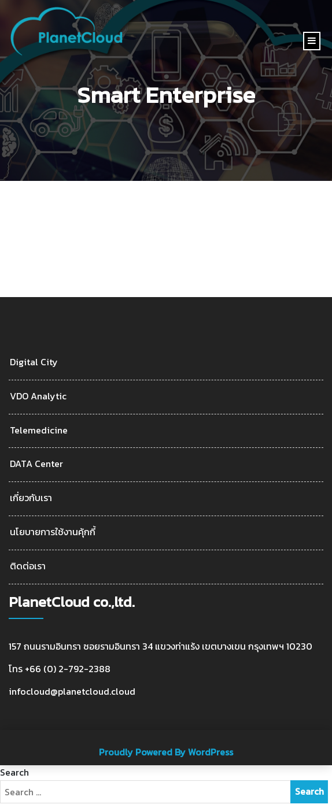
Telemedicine (39, 430)
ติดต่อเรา (28, 566)
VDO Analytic (38, 396)
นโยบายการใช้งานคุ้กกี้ (52, 532)
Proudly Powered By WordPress (166, 752)
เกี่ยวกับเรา (31, 498)
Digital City (34, 362)
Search (14, 772)
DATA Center (36, 464)
